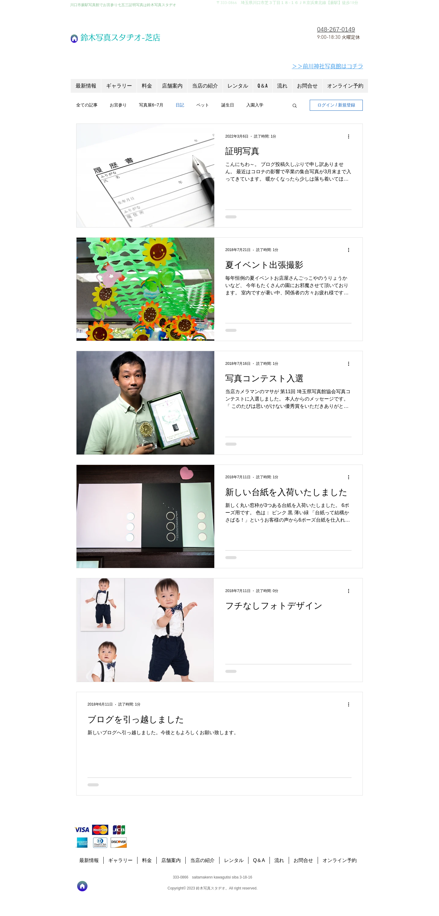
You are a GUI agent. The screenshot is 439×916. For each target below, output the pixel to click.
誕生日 (227, 104)
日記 (180, 104)
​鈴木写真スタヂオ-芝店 (120, 37)
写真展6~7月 (151, 104)
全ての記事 (87, 104)
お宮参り (118, 104)
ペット (202, 104)
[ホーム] (74, 38)
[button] (295, 106)
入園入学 (254, 104)
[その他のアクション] (350, 136)
